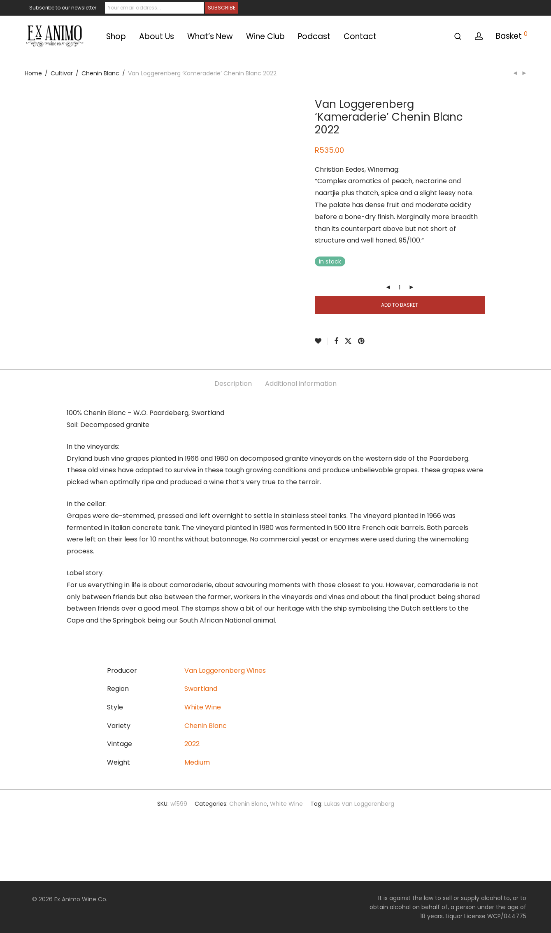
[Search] (457, 36)
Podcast (314, 36)
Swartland (200, 688)
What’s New (210, 36)
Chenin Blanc (100, 73)
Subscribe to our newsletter (62, 7)
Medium (197, 762)
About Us (156, 36)
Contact (360, 36)
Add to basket (399, 304)
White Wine (202, 707)
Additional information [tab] (301, 383)
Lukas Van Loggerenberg (359, 804)
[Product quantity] (399, 287)
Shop (116, 36)
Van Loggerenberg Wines (225, 670)
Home (33, 73)
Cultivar (62, 73)
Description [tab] (233, 383)
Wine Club (265, 36)
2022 (192, 744)
